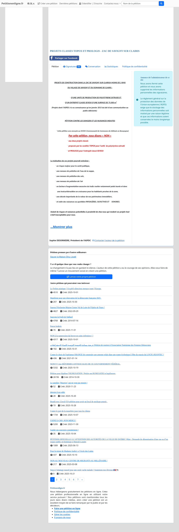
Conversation (92, 66)
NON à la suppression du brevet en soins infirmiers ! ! (71, 336)
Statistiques (111, 66)
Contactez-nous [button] (111, 3)
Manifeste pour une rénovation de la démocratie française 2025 (75, 298)
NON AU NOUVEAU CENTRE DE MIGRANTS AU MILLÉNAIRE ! (78, 461)
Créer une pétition (47, 3)
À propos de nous (62, 517)
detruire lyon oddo (57, 392)
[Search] (140, 3)
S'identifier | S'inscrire (90, 3)
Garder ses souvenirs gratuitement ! (64, 430)
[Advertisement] (110, 28)
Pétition (55, 66)
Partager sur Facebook (63, 58)
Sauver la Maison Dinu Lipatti (63, 257)
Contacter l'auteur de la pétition (108, 240)
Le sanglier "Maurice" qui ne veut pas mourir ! (68, 383)
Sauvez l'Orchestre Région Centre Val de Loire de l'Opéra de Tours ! (77, 307)
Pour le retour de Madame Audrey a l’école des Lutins (71, 451)
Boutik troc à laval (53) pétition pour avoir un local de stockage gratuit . (78, 402)
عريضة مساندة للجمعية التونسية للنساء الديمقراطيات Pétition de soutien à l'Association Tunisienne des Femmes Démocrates (100, 345)
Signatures (72, 66)
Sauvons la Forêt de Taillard (61, 317)
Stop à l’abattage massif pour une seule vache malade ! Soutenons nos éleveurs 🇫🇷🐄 (84, 470)
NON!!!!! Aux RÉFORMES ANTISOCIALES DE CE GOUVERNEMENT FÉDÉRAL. (85, 364)
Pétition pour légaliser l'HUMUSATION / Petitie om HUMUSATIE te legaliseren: (83, 373)
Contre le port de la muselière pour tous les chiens (70, 411)
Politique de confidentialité (134, 66)
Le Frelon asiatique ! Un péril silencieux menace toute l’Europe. (75, 289)
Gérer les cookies (62, 514)
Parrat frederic (56, 326)
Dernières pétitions (68, 3)
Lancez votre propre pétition (81, 276)
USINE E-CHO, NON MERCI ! (63, 420)
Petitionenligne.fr (12, 3)
